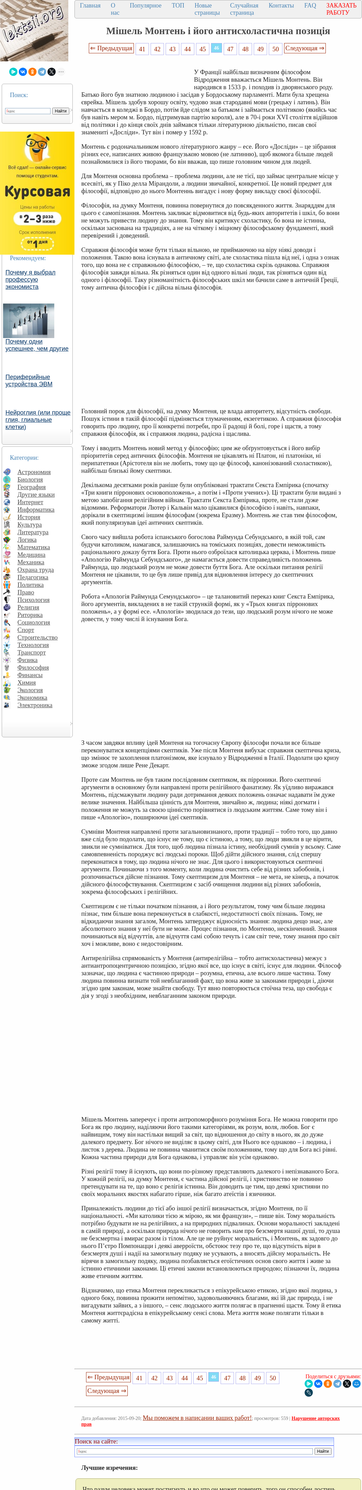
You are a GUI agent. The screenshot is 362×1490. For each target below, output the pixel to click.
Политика (30, 584)
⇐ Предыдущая (111, 48)
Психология (33, 599)
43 (172, 49)
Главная (90, 5)
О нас (115, 9)
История (28, 517)
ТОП (178, 5)
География (31, 487)
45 (202, 49)
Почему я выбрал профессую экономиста (30, 279)
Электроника (35, 705)
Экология (30, 690)
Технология (33, 644)
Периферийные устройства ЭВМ (29, 381)
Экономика (32, 697)
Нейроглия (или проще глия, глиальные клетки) (38, 419)
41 (142, 49)
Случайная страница (244, 9)
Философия (33, 667)
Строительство (37, 637)
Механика (30, 562)
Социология (33, 622)
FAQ (310, 5)
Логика (27, 539)
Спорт (25, 629)
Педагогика (32, 577)
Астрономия (34, 471)
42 (157, 49)
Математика (33, 547)
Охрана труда (35, 569)
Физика (27, 659)
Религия (28, 607)
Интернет (30, 502)
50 (276, 49)
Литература (32, 532)
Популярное (146, 5)
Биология (30, 479)
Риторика (30, 614)
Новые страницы (207, 9)
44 (187, 49)
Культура (29, 524)
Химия (26, 682)
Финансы (30, 675)
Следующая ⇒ (305, 48)
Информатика (36, 509)
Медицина (31, 554)
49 (260, 49)
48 (245, 49)
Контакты (281, 5)
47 (230, 49)
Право (25, 592)
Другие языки (36, 494)
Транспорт (31, 652)
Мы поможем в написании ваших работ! (197, 1417)
